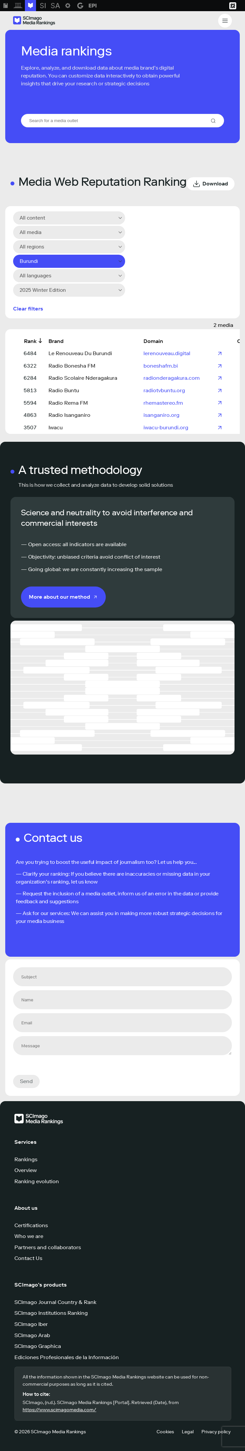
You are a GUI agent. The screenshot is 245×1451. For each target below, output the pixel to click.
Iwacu (55, 427)
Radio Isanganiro (69, 415)
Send (26, 1081)
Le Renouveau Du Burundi (80, 353)
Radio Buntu (63, 390)
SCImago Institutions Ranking (51, 1313)
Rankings (25, 1159)
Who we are (28, 1236)
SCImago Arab (32, 1335)
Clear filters (28, 309)
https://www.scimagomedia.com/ (59, 1410)
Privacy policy (216, 1432)
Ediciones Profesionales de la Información (66, 1357)
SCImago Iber (31, 1324)
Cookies (165, 1432)
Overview (25, 1170)
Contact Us (28, 1258)
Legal (188, 1432)
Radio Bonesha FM (71, 366)
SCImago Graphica (37, 1346)
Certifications (31, 1225)
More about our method (59, 597)
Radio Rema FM (68, 403)
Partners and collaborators (47, 1247)
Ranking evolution (36, 1181)
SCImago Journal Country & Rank (55, 1302)
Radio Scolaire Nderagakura (82, 378)
